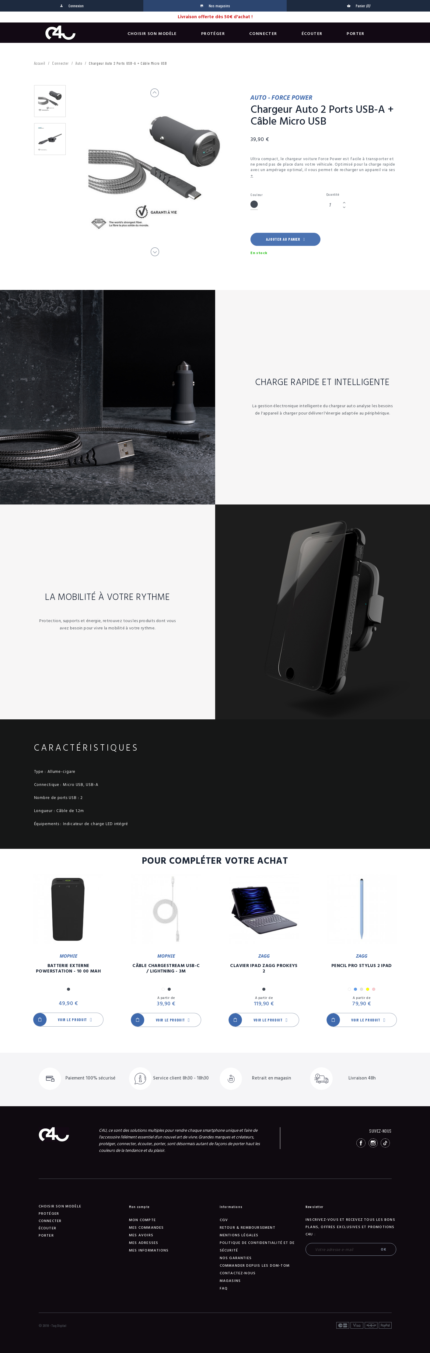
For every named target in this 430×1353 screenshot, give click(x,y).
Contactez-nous (238, 1273)
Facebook (361, 1143)
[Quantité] (333, 205)
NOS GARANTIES (236, 1258)
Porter (355, 34)
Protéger (213, 34)
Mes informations (149, 1250)
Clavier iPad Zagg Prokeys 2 (263, 968)
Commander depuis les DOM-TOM (255, 1265)
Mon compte (142, 1220)
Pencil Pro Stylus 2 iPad (361, 966)
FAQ (224, 1288)
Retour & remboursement (247, 1227)
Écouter (312, 34)
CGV (224, 1220)
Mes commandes (146, 1227)
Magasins (230, 1280)
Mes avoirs (141, 1235)
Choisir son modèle (152, 34)
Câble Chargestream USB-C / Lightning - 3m (166, 968)
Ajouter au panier (285, 239)
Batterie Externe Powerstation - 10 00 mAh (68, 968)
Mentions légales (239, 1235)
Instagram (373, 1143)
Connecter (263, 34)
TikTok (385, 1143)
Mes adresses (143, 1242)
